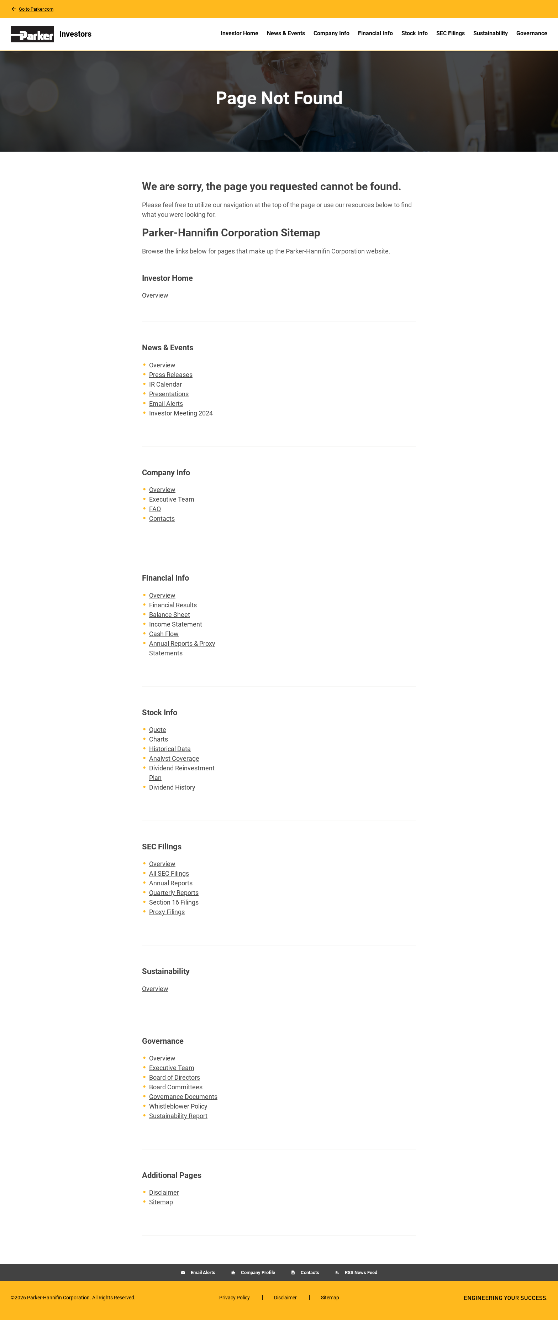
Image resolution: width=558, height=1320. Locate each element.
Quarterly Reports (174, 898)
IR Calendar (165, 390)
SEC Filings (450, 33)
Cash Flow (164, 639)
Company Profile (257, 1278)
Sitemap (161, 1207)
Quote (157, 735)
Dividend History (172, 793)
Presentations (169, 399)
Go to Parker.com (36, 9)
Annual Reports (171, 888)
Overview (163, 300)
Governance (531, 33)
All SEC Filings (169, 879)
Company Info (331, 33)
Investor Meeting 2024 (181, 419)
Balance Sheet (169, 620)
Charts (158, 745)
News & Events (286, 33)
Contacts (162, 524)
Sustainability (490, 33)
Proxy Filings (167, 917)
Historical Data (170, 754)
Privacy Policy (234, 1303)
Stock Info (414, 33)
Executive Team (171, 505)
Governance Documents (183, 1102)
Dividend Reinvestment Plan (182, 778)
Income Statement (175, 630)
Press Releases (171, 380)
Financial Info (375, 33)
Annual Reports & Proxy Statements (182, 653)
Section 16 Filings (174, 908)
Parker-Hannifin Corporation (58, 1303)
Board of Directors (174, 1083)
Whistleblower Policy (178, 1112)
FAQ (155, 514)
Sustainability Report (178, 1121)
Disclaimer (164, 1198)
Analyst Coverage (174, 764)
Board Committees (175, 1092)
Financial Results (173, 610)
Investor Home (239, 33)
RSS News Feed (360, 1278)
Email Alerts (166, 409)
